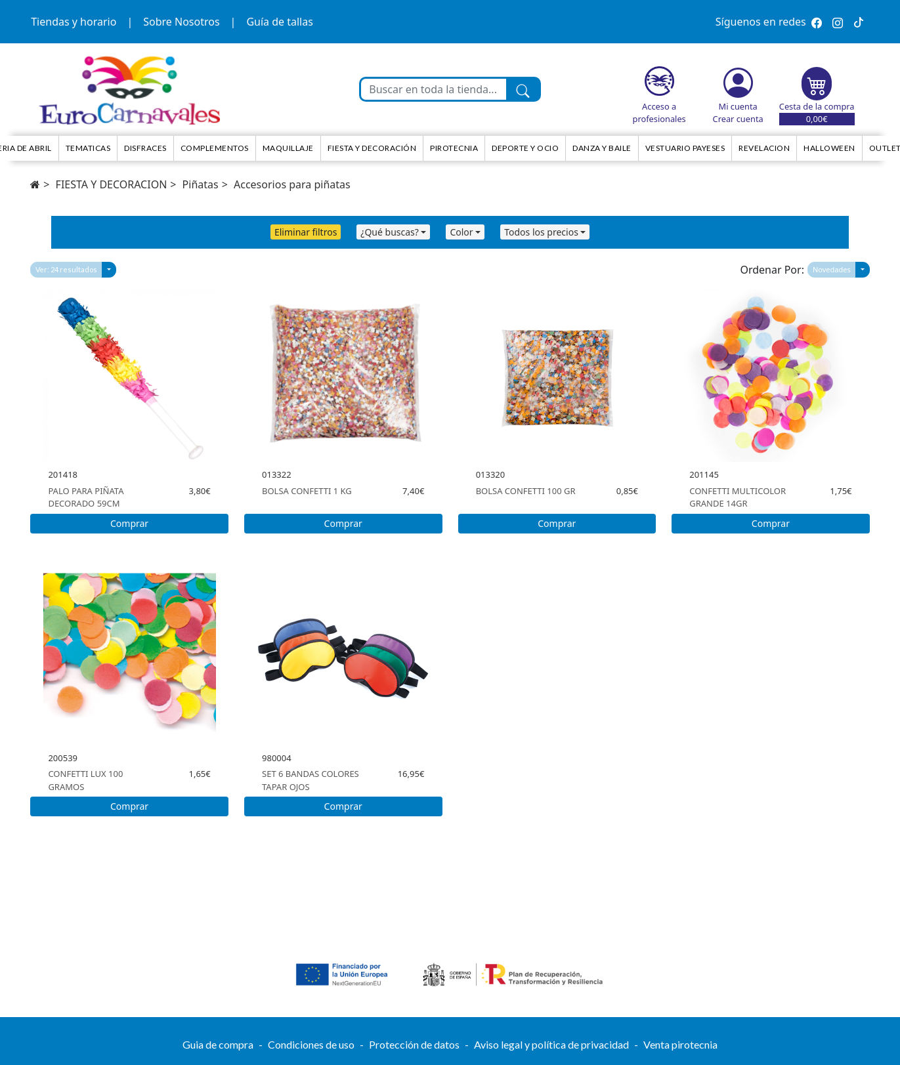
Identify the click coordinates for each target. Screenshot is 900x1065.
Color (461, 232)
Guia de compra (217, 1044)
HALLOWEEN (829, 148)
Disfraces (145, 148)
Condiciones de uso (311, 1044)
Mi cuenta (738, 106)
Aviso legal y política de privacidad (551, 1044)
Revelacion (764, 148)
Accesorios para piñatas (292, 184)
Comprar (129, 523)
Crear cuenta (738, 119)
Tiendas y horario (73, 21)
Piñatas (200, 184)
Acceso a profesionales (659, 112)
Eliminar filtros (305, 232)
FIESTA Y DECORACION (111, 184)
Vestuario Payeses (685, 148)
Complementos (215, 148)
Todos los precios (541, 232)
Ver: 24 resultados (66, 269)
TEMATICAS (88, 148)
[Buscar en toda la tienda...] (433, 89)
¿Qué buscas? (389, 232)
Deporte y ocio (525, 148)
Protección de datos (414, 1044)
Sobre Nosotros (181, 21)
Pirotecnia (454, 148)
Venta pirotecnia (680, 1044)
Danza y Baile (602, 148)
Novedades (832, 269)
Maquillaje (288, 148)
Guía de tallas (279, 21)
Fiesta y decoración (372, 148)
